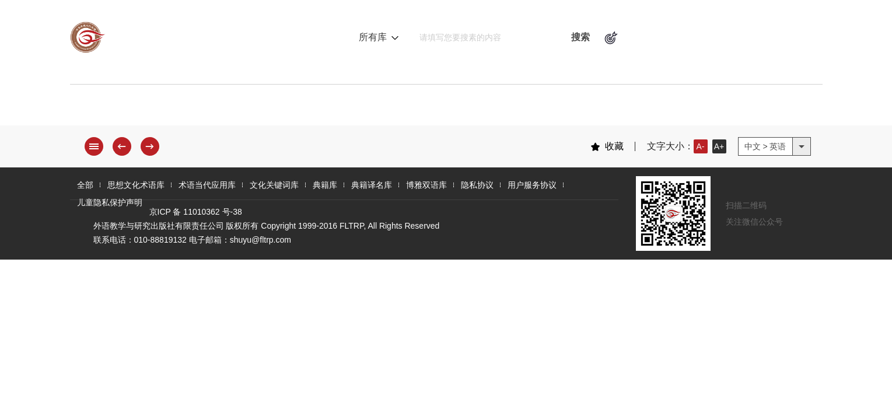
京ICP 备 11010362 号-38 (195, 211)
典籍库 (477, 108)
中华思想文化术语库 (186, 37)
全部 (85, 185)
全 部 (99, 108)
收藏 (607, 146)
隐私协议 (477, 185)
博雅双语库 (641, 108)
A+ (719, 146)
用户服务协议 (532, 185)
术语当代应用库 (291, 108)
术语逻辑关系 (663, 37)
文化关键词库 (394, 108)
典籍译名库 (554, 108)
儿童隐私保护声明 (109, 202)
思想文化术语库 (183, 108)
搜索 (580, 37)
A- (701, 146)
